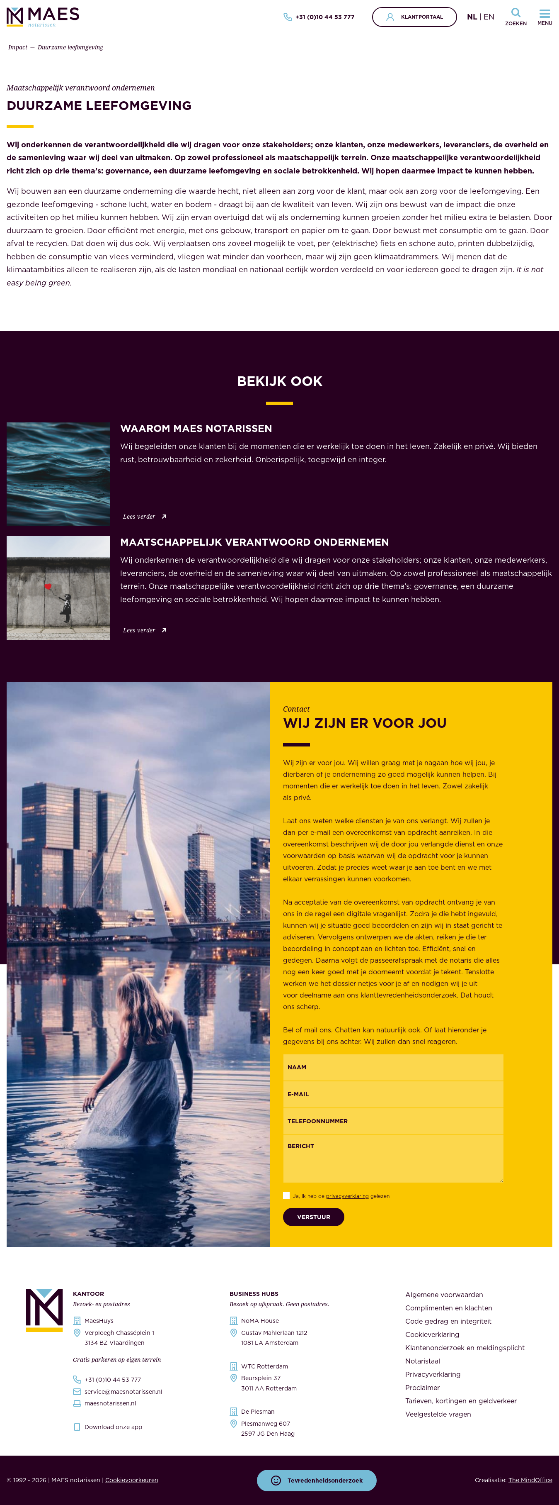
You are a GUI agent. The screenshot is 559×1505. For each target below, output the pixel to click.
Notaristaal (422, 1361)
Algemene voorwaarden (444, 1294)
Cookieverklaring (432, 1334)
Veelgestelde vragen (438, 1414)
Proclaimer (422, 1387)
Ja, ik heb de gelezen (341, 1196)
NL (472, 17)
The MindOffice (530, 1480)
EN (489, 17)
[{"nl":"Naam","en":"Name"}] (393, 1067)
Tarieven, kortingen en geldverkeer (461, 1400)
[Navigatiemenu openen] (544, 17)
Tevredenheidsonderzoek (317, 1480)
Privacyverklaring (433, 1374)
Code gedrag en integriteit (448, 1321)
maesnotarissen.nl (110, 1403)
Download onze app (113, 1427)
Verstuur (313, 1217)
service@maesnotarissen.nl (123, 1392)
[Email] (393, 1094)
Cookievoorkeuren (131, 1480)
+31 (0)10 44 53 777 (319, 17)
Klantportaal (414, 17)
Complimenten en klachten (448, 1307)
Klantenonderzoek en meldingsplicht (465, 1347)
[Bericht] (393, 1159)
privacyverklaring (347, 1196)
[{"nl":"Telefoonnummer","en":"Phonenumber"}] (393, 1121)
